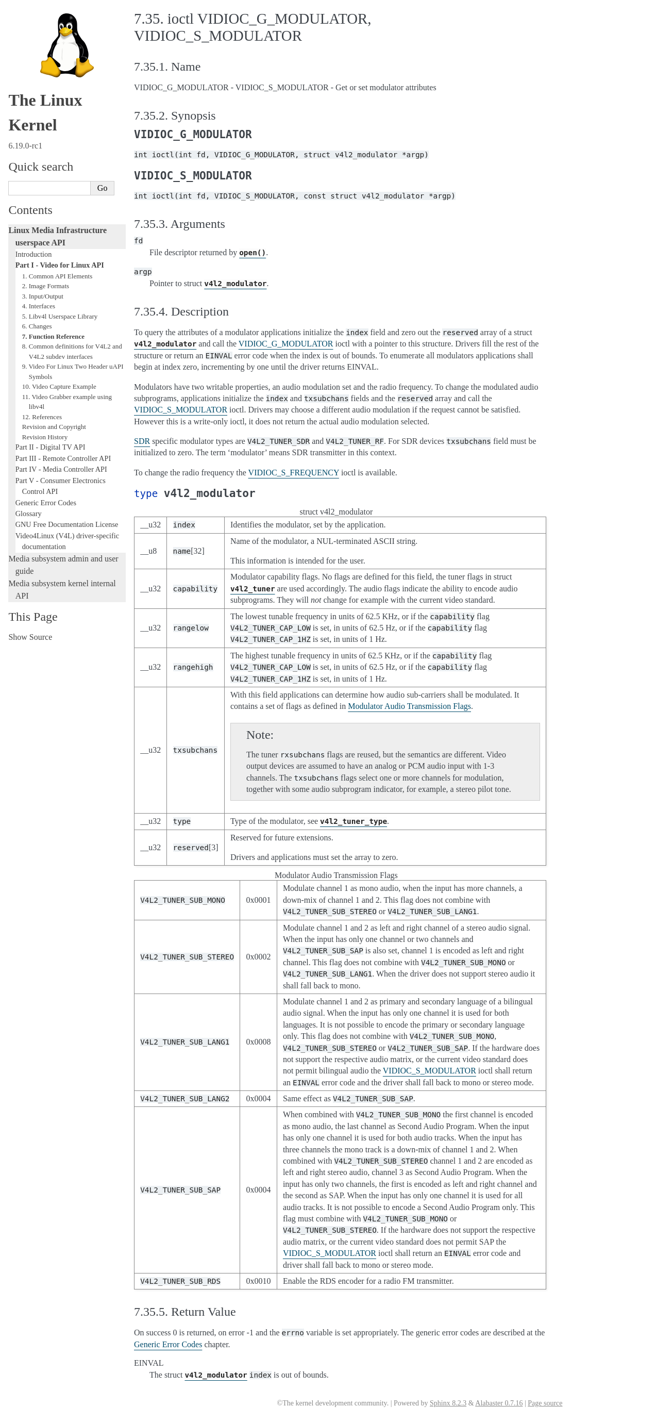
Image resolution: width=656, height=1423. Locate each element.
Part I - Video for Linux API (59, 265)
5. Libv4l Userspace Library (60, 316)
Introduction (33, 254)
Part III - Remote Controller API (63, 458)
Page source (545, 1403)
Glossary (28, 513)
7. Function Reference (53, 336)
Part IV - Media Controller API (61, 469)
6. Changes (37, 326)
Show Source (30, 637)
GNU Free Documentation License (67, 524)
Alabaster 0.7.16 (499, 1403)
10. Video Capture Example (59, 386)
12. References (42, 417)
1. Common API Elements (57, 276)
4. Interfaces (38, 306)
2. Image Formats (45, 286)
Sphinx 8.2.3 (448, 1403)
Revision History (45, 437)
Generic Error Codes (45, 503)
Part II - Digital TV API (50, 447)
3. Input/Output (42, 296)
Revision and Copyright (54, 427)
